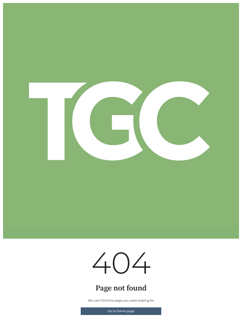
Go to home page (121, 311)
